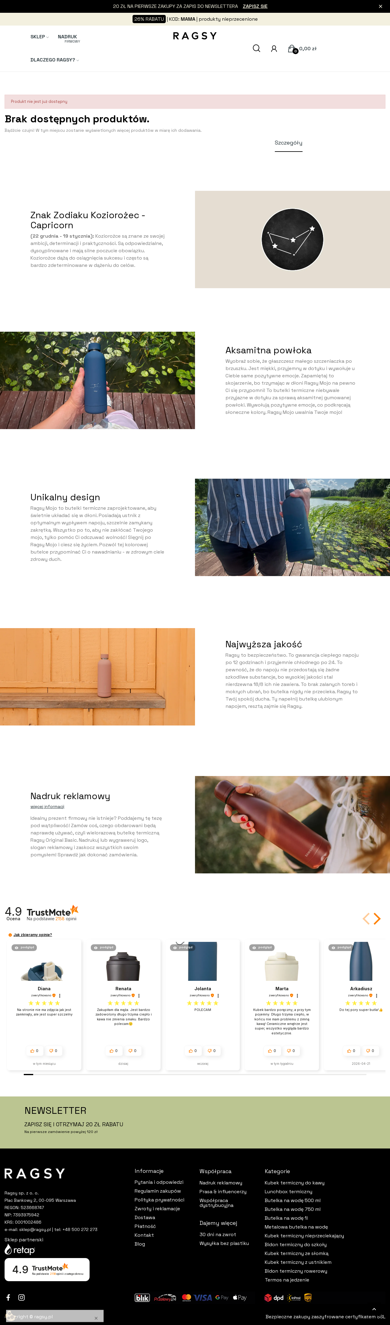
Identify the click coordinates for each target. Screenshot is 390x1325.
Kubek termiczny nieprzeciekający (304, 1235)
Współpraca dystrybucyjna (216, 1203)
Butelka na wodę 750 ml (293, 1209)
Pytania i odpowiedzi (159, 1182)
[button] (376, 918)
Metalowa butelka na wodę (296, 1227)
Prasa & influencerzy (223, 1191)
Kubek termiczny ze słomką (296, 1253)
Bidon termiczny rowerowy (296, 1271)
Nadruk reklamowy (221, 1182)
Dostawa (145, 1217)
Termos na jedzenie (287, 1280)
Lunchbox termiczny (288, 1191)
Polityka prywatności (159, 1199)
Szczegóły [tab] (289, 142)
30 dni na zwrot (218, 1234)
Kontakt (144, 1235)
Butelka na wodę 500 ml (293, 1200)
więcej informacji (47, 806)
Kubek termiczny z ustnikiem (298, 1262)
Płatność (145, 1226)
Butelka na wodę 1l (286, 1218)
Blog (140, 1244)
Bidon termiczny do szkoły (296, 1244)
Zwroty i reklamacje (157, 1208)
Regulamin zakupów (158, 1191)
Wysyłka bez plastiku (224, 1243)
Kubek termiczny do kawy (294, 1182)
